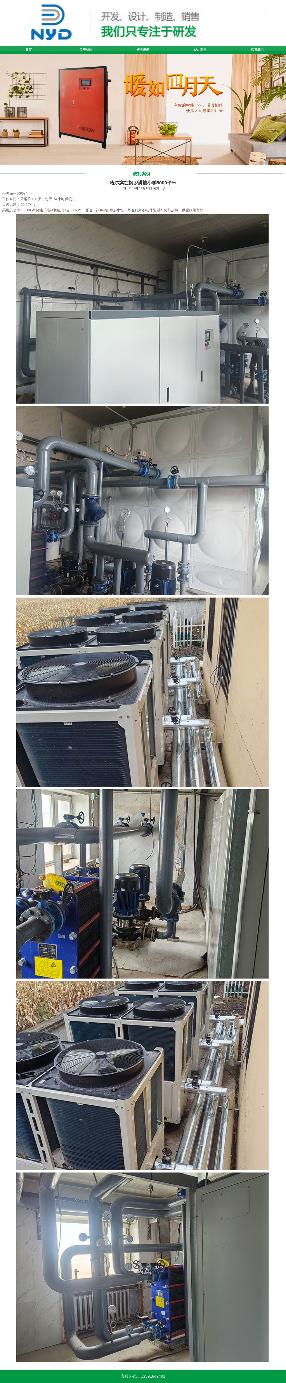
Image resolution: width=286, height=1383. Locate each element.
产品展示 (143, 50)
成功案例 (200, 50)
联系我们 (257, 50)
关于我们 (86, 50)
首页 (28, 50)
